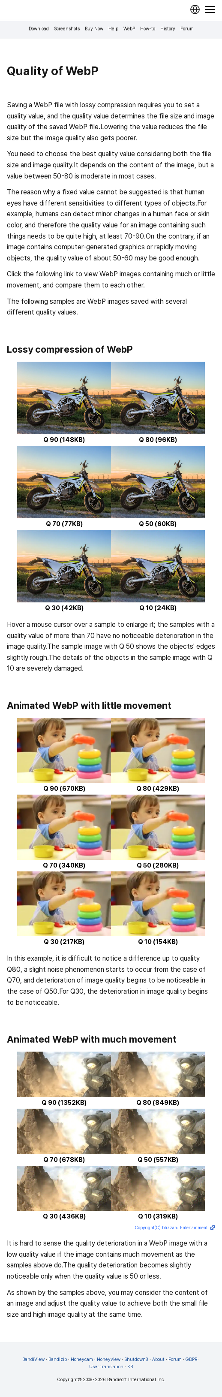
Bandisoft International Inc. (136, 1379)
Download (39, 29)
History (167, 29)
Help (113, 29)
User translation (106, 1367)
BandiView (33, 1359)
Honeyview (108, 1359)
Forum (187, 29)
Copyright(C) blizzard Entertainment (175, 1228)
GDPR (191, 1359)
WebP (129, 29)
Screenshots (67, 29)
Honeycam (82, 1359)
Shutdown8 (136, 1359)
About (158, 1359)
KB (130, 1367)
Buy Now (94, 29)
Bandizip (57, 1359)
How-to (147, 29)
